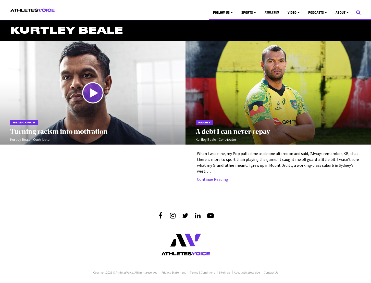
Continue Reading (212, 179)
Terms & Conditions (202, 272)
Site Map (224, 272)
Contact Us (271, 272)
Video (294, 13)
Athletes (272, 13)
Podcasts (317, 13)
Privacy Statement (174, 272)
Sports (248, 13)
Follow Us (223, 13)
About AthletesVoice (247, 272)
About (342, 13)
